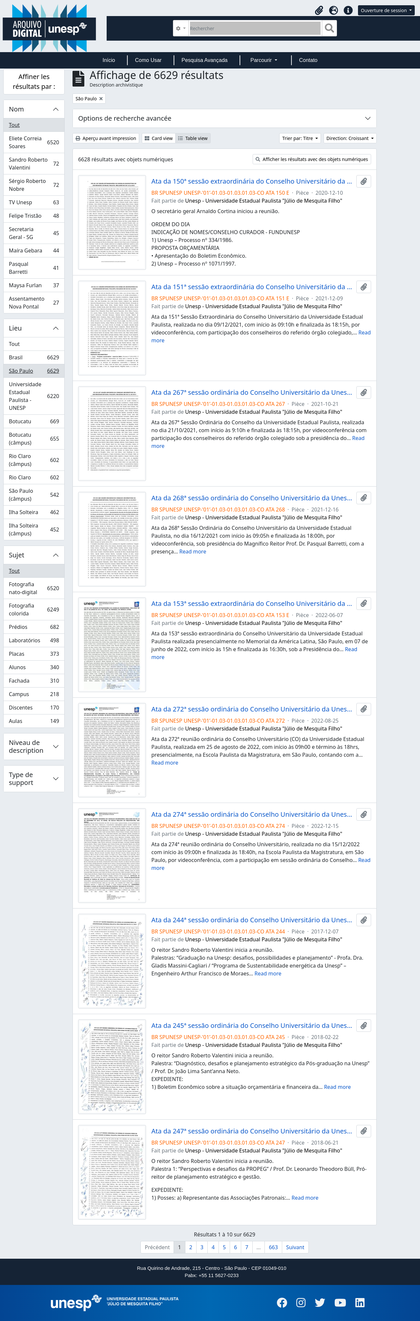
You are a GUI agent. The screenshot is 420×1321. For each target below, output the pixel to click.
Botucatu (34, 422)
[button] (319, 10)
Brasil (34, 358)
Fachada (34, 682)
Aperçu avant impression (105, 138)
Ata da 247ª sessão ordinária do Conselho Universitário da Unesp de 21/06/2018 (252, 1131)
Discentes (34, 709)
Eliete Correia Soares (34, 142)
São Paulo (34, 372)
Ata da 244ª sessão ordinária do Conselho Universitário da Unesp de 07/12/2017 (252, 920)
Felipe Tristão (34, 217)
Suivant (295, 1247)
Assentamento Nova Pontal (34, 302)
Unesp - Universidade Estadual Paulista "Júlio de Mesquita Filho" (263, 200)
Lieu (15, 328)
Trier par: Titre (298, 138)
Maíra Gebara (34, 252)
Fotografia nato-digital (34, 588)
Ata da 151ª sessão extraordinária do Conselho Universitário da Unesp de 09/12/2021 (252, 287)
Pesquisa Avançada (204, 60)
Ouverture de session (384, 10)
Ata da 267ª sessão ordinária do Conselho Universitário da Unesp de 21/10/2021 (252, 392)
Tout (14, 125)
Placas (34, 655)
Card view (159, 138)
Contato (308, 60)
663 (273, 1247)
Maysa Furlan (34, 286)
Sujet (16, 554)
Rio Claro (34, 478)
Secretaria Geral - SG (34, 233)
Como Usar (148, 60)
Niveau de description (26, 746)
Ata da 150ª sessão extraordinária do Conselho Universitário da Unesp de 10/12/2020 (252, 181)
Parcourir (261, 60)
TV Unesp (34, 203)
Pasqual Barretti (34, 267)
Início (108, 60)
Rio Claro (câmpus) (34, 460)
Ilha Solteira (34, 513)
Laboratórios (34, 641)
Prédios (34, 628)
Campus (34, 695)
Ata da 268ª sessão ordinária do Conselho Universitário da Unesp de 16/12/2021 (252, 498)
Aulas (34, 722)
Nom (16, 109)
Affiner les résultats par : (34, 81)
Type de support (21, 778)
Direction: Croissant (348, 138)
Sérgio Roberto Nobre (34, 184)
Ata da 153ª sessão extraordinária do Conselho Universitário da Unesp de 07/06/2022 (252, 604)
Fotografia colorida (34, 609)
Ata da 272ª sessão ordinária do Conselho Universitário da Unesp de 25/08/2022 (252, 709)
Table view (192, 138)
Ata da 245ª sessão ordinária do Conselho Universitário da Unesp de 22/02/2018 (252, 1026)
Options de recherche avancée (124, 118)
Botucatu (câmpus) (34, 438)
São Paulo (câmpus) (34, 494)
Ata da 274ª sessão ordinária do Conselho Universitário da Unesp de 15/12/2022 (252, 814)
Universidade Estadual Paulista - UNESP (34, 396)
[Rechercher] (255, 28)
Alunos (34, 668)
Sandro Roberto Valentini (34, 163)
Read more (192, 551)
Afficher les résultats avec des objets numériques (312, 159)
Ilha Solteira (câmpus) (34, 529)
